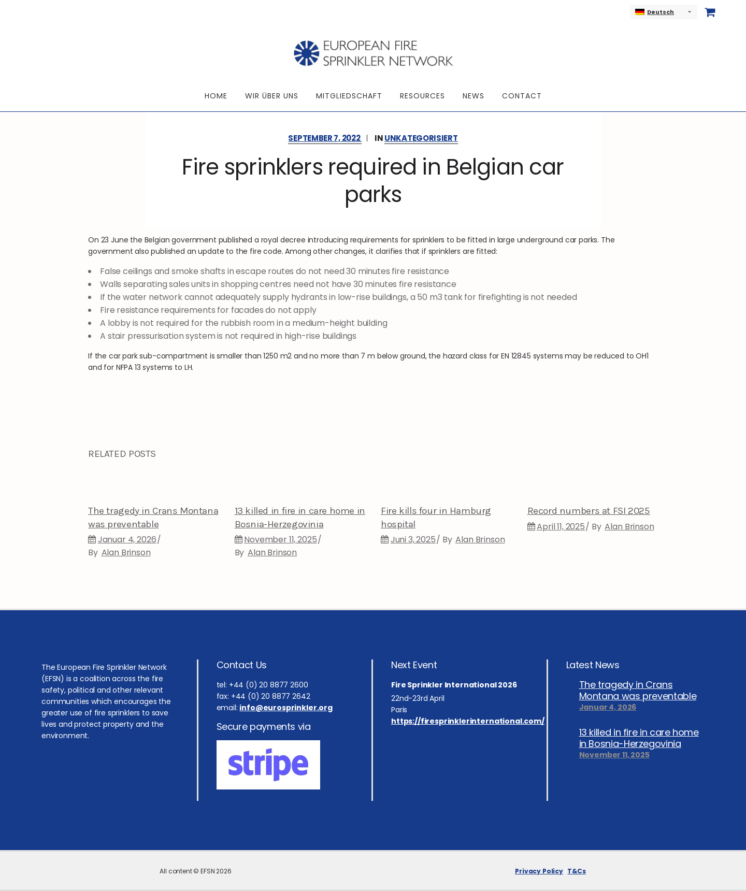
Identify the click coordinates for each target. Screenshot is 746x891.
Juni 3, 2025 (413, 539)
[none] (663, 12)
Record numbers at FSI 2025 (588, 510)
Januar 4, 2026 (127, 539)
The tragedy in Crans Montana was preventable (638, 690)
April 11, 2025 (561, 527)
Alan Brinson (126, 552)
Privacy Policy (539, 871)
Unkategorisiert (421, 138)
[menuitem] (663, 12)
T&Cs (576, 871)
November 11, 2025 (280, 539)
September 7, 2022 (325, 138)
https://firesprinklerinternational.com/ (467, 721)
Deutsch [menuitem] (660, 12)
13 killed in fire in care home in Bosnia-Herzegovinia (639, 738)
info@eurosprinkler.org (285, 707)
